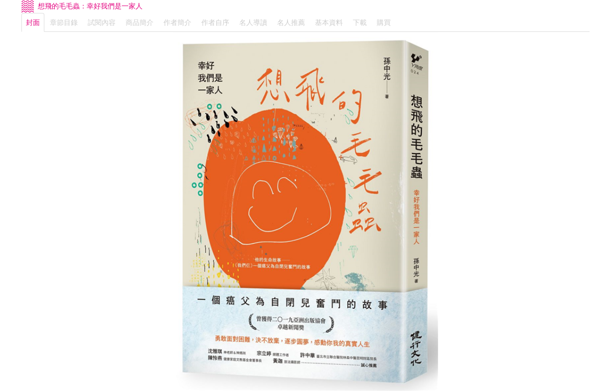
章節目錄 (64, 22)
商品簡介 (139, 22)
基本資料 (329, 22)
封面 (33, 22)
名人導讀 (253, 22)
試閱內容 (102, 22)
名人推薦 (291, 22)
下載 (360, 22)
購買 (384, 22)
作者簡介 (177, 22)
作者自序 (215, 22)
